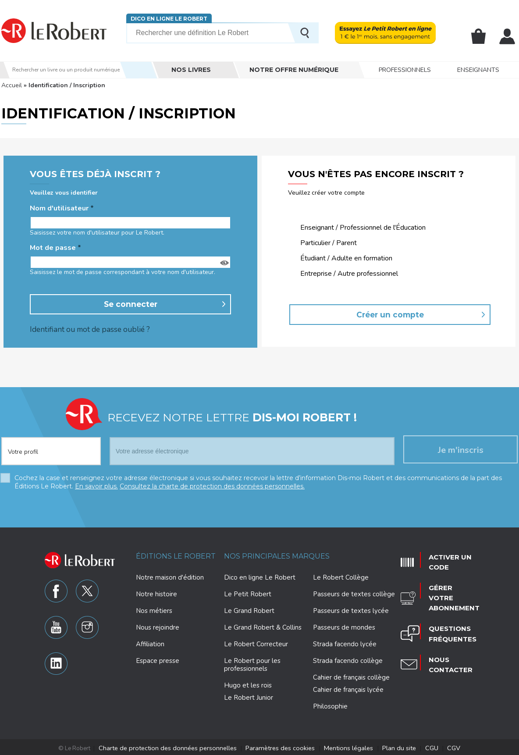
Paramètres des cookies (281, 747)
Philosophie (330, 705)
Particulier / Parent (328, 243)
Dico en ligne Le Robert (169, 18)
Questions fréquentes (447, 611)
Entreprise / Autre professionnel (349, 273)
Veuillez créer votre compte (326, 193)
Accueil (11, 85)
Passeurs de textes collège (354, 593)
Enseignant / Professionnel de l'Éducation (363, 227)
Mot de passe (55, 248)
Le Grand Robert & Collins (263, 626)
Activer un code (445, 558)
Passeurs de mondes (344, 626)
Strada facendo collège (348, 659)
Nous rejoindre (157, 626)
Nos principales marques (277, 555)
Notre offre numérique (293, 70)
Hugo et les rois (248, 684)
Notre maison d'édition (170, 576)
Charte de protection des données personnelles (182, 747)
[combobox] (51, 445)
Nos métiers (154, 609)
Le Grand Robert (249, 609)
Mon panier (479, 36)
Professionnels (405, 70)
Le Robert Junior (248, 697)
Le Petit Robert (247, 593)
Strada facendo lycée (345, 643)
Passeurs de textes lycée (351, 609)
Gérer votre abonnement (449, 584)
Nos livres (191, 70)
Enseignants (478, 70)
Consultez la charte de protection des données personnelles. (212, 486)
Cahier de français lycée (348, 689)
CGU (413, 747)
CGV (433, 747)
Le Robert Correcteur (256, 643)
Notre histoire (156, 593)
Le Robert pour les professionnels (252, 663)
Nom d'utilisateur (62, 208)
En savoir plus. (96, 486)
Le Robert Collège (341, 576)
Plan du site (385, 747)
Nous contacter (446, 637)
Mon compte (508, 36)
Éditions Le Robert (176, 555)
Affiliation (150, 643)
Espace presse (157, 659)
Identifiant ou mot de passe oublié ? (84, 328)
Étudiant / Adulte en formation (346, 258)
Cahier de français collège (351, 676)
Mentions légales (341, 747)
